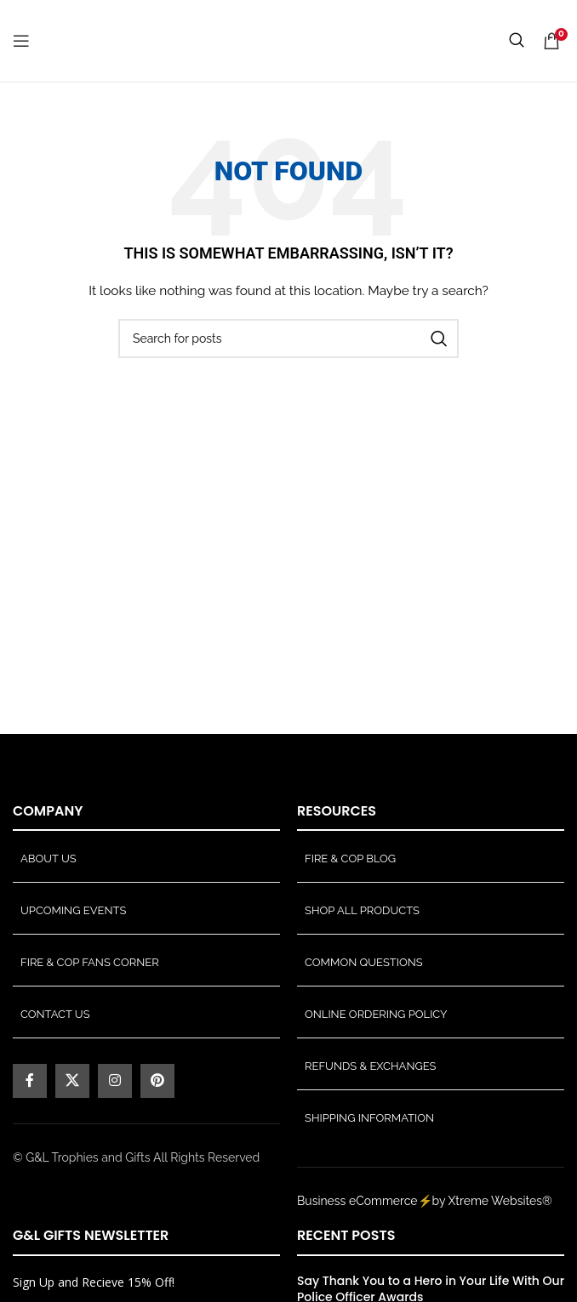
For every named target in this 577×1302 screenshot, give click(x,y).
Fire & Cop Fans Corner (89, 962)
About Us (48, 858)
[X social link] (72, 1081)
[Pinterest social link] (157, 1081)
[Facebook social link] (30, 1081)
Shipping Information (369, 1118)
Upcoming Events (73, 910)
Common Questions (364, 962)
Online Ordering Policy (376, 1014)
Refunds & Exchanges (371, 1066)
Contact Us (55, 1014)
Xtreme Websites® (500, 1201)
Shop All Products (362, 910)
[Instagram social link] (115, 1081)
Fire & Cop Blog (350, 858)
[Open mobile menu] (21, 41)
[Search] (288, 338)
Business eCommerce (357, 1201)
